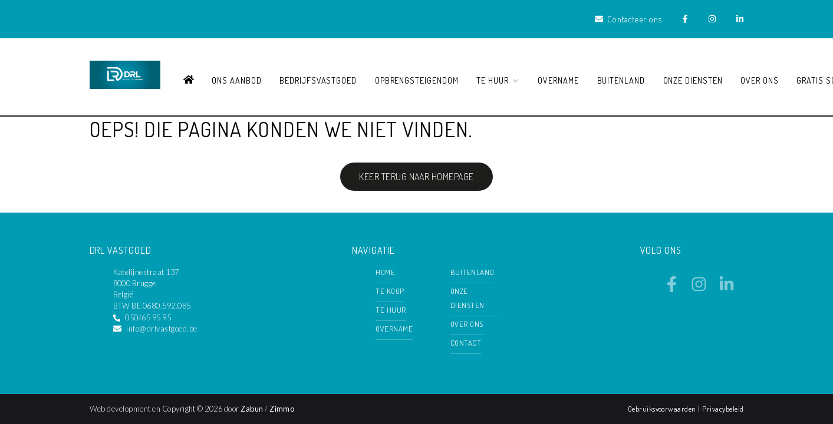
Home (385, 272)
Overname (558, 80)
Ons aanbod (237, 80)
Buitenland (621, 80)
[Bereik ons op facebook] (672, 288)
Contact (465, 342)
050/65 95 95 (148, 317)
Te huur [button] (498, 80)
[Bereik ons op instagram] (699, 288)
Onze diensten (693, 80)
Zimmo (281, 408)
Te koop (390, 291)
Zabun (252, 408)
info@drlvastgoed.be (161, 328)
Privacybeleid (722, 408)
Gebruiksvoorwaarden (663, 408)
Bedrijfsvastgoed (318, 80)
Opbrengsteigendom (417, 80)
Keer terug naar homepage (416, 177)
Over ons (759, 80)
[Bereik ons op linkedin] (727, 288)
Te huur (391, 309)
